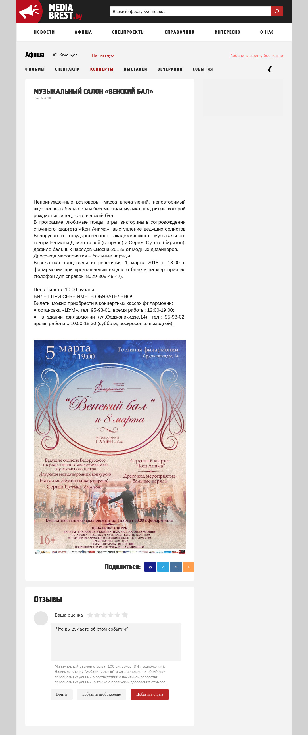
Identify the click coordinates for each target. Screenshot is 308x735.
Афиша (34, 55)
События (203, 69)
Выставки (135, 69)
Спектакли (67, 69)
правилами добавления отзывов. (139, 682)
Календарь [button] (66, 55)
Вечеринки (170, 69)
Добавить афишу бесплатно (256, 55)
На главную (103, 55)
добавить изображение (102, 694)
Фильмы (35, 69)
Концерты (102, 69)
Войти (61, 694)
